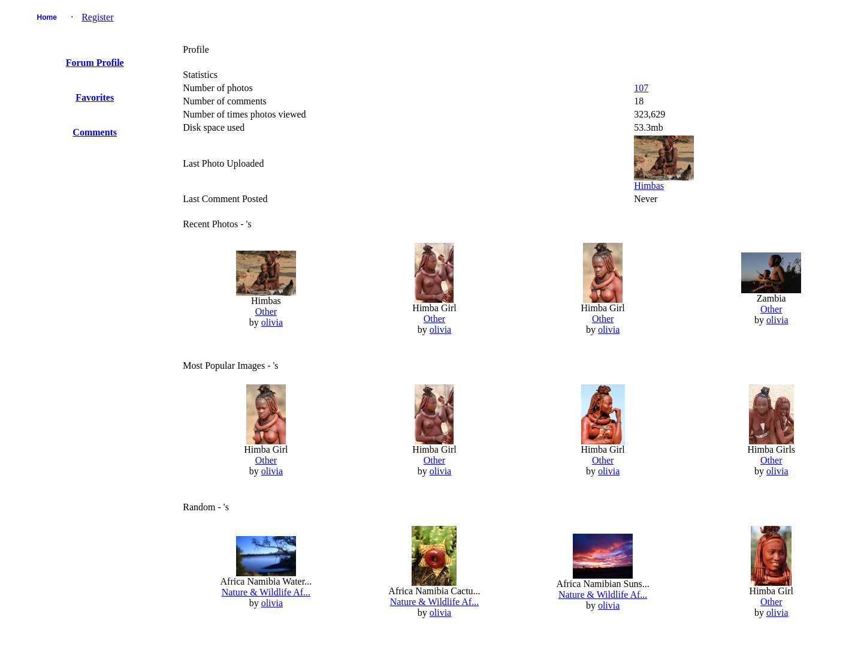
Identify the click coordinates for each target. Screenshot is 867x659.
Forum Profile (95, 63)
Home (46, 17)
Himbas (649, 185)
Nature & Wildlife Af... (266, 592)
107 (641, 88)
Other (266, 311)
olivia (272, 322)
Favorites (94, 97)
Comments (94, 132)
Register (97, 17)
